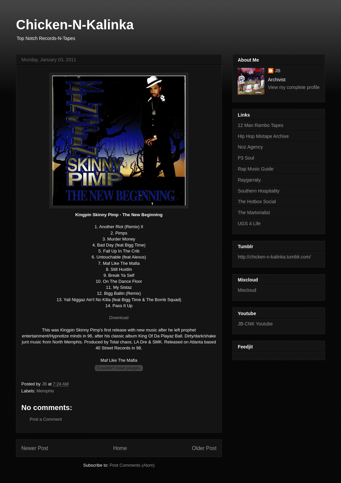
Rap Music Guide (255, 169)
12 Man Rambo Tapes (260, 125)
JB (278, 70)
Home (120, 448)
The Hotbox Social (257, 201)
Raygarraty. (249, 180)
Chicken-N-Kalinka (75, 24)
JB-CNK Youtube (255, 323)
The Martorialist (254, 212)
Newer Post (34, 448)
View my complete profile (294, 87)
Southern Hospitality (258, 191)
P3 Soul (246, 158)
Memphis (45, 390)
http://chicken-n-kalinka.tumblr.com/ (274, 256)
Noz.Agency (250, 147)
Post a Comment (46, 419)
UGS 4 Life (249, 223)
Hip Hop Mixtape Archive (263, 136)
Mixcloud (247, 290)
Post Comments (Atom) (132, 465)
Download (119, 317)
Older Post (204, 448)
